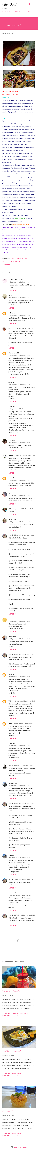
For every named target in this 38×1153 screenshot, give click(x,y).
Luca (10, 765)
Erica (10, 723)
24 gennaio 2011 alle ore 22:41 (20, 785)
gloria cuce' (12, 519)
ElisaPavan (12, 636)
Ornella (11, 455)
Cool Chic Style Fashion (16, 280)
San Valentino (15, 261)
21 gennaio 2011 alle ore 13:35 (24, 328)
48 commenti (17, 1073)
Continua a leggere (10, 1015)
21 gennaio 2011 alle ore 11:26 (20, 315)
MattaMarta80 (14, 353)
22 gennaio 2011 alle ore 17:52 (20, 639)
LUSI (10, 509)
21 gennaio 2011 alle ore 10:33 (20, 282)
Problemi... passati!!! (11, 1051)
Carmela (11, 855)
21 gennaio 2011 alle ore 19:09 (23, 509)
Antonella (12, 440)
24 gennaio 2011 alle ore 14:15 (23, 765)
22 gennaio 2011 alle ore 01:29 (20, 522)
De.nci (11, 535)
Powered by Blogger (19, 1147)
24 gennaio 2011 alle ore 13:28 (20, 745)
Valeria (11, 701)
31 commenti (17, 1133)
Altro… (29, 12)
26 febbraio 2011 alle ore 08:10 (24, 915)
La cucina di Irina (14, 893)
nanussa (11, 619)
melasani (11, 674)
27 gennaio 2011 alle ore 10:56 (24, 879)
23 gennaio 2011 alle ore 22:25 (24, 654)
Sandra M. (12, 493)
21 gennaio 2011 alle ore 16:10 (20, 442)
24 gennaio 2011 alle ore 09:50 (25, 701)
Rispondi (12, 290)
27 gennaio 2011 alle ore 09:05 (20, 857)
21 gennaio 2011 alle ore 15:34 (20, 409)
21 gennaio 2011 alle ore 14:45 (20, 355)
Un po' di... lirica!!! (11, 991)
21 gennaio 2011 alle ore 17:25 (20, 495)
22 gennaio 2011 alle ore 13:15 (20, 621)
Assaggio (18, 12)
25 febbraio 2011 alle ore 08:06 (20, 895)
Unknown (12, 313)
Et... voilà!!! (7, 1111)
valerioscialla (13, 783)
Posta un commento (20, 1013)
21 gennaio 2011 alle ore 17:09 (20, 480)
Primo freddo (22, 259)
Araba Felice (13, 478)
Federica (11, 295)
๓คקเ (10, 328)
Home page (6, 12)
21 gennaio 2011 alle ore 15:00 (20, 384)
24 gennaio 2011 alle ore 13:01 (23, 723)
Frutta (14, 259)
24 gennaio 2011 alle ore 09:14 (20, 676)
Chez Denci (9, 4)
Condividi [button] (6, 265)
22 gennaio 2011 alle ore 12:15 (24, 535)
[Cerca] (29, 3)
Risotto (5, 261)
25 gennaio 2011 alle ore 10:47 (24, 803)
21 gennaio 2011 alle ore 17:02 (25, 455)
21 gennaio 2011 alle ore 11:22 (20, 297)
